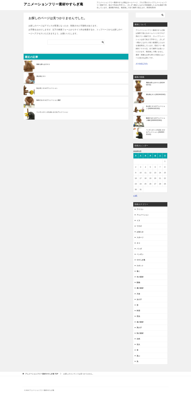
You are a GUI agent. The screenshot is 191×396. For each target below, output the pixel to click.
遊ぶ (138, 356)
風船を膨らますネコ (43, 64)
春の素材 (140, 322)
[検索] (76, 42)
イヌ (138, 220)
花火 (138, 344)
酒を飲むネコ (40, 76)
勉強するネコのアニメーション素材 (48, 100)
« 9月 (135, 196)
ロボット (140, 266)
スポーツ (140, 237)
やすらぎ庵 (141, 260)
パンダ (139, 249)
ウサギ (139, 226)
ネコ (138, 243)
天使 (138, 294)
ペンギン (140, 254)
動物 (138, 282)
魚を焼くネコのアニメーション (47, 88)
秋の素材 (140, 333)
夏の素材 (140, 288)
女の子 (139, 299)
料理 (138, 311)
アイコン (140, 209)
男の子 (139, 328)
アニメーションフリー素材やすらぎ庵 (55, 3)
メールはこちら (142, 63)
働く (138, 271)
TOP (41, 374)
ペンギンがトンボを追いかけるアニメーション (52, 112)
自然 (138, 339)
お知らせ (140, 232)
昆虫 (138, 316)
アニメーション (143, 215)
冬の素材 (140, 277)
